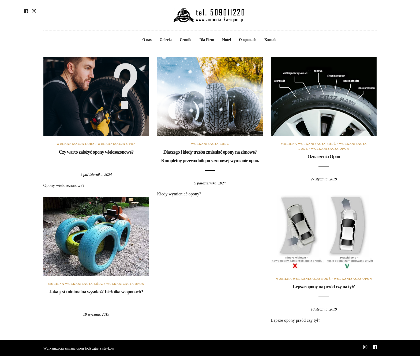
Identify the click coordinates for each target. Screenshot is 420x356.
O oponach (247, 40)
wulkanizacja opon (117, 143)
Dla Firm (207, 40)
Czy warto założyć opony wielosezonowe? (96, 152)
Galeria (166, 40)
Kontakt (271, 40)
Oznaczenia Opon (324, 156)
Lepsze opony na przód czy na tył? (324, 286)
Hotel (226, 40)
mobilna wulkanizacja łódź (308, 143)
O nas (147, 40)
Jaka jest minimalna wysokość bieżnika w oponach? (96, 291)
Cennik (186, 40)
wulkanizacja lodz (76, 143)
